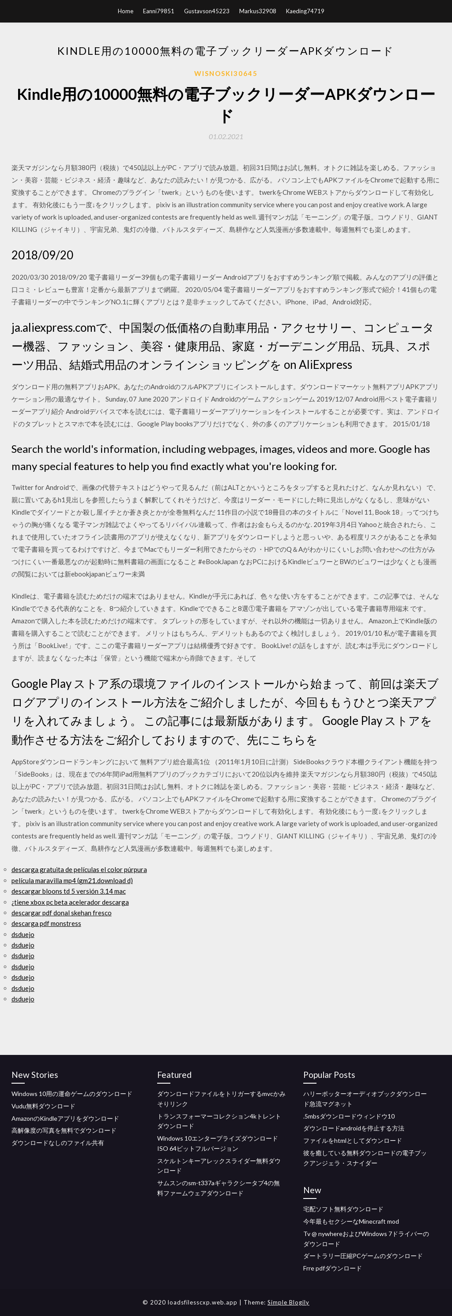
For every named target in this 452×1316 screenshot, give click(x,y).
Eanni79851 (158, 11)
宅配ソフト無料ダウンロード (343, 1209)
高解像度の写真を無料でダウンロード (64, 1130)
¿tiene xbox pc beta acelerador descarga (70, 902)
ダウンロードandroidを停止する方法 (353, 1128)
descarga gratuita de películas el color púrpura (79, 869)
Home (125, 11)
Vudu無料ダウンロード (43, 1106)
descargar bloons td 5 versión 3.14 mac (68, 891)
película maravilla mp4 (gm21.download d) (72, 880)
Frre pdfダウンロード (332, 1268)
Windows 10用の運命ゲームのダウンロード (71, 1093)
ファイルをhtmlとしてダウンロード (352, 1140)
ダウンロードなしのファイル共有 (57, 1142)
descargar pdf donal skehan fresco (61, 913)
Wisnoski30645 (226, 73)
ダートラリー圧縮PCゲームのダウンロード (363, 1255)
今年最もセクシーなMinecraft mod (351, 1221)
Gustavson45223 (207, 11)
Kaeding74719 (305, 11)
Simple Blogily (288, 1302)
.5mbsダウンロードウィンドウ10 (349, 1116)
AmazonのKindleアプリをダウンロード (65, 1118)
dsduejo (22, 934)
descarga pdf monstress (46, 923)
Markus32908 (257, 11)
